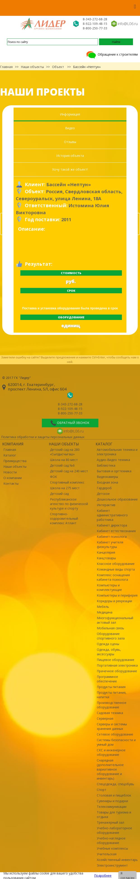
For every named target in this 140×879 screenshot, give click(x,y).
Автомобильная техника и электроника (117, 451)
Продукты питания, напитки (111, 694)
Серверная (105, 718)
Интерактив (106, 505)
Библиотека (106, 465)
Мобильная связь (110, 628)
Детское (103, 493)
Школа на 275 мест (65, 488)
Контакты (11, 483)
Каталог (9, 455)
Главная (6, 67)
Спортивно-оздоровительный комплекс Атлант (64, 518)
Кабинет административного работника (112, 515)
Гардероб (104, 488)
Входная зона (107, 482)
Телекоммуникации (111, 806)
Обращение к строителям (111, 54)
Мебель (103, 606)
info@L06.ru (128, 23)
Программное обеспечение (107, 679)
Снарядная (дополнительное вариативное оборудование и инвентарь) (110, 769)
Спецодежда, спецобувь (115, 784)
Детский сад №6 (62, 465)
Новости (10, 472)
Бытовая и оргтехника (114, 471)
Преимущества (14, 461)
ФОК (53, 477)
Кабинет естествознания (116, 531)
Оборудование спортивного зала (111, 636)
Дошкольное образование (117, 499)
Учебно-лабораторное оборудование (114, 830)
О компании (12, 478)
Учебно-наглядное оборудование (111, 840)
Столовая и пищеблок (114, 795)
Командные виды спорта (116, 569)
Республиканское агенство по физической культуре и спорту (69, 503)
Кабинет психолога (112, 536)
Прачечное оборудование (117, 671)
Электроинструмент (112, 865)
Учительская (106, 854)
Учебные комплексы (112, 848)
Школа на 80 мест (64, 460)
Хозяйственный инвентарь (117, 860)
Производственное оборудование (111, 704)
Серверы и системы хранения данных (112, 726)
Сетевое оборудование (115, 734)
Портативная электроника (117, 665)
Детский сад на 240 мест (69, 471)
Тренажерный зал (110, 822)
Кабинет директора (112, 525)
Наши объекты (32, 67)
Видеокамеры (107, 477)
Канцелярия (106, 552)
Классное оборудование (116, 564)
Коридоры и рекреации (114, 601)
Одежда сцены (108, 644)
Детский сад (59, 493)
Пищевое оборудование (115, 660)
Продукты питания (111, 687)
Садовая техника (110, 713)
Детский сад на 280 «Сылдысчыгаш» (65, 451)
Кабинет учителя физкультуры (110, 544)
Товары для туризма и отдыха (114, 814)
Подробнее (103, 875)
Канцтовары (106, 558)
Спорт (101, 789)
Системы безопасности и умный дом (116, 742)
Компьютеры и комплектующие (109, 587)
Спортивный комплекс (67, 482)
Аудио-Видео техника (113, 460)
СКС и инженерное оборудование (111, 752)
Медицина (104, 612)
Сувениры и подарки (112, 801)
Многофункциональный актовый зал (115, 620)
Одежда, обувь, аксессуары (109, 651)
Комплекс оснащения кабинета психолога (113, 577)
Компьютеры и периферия (117, 595)
